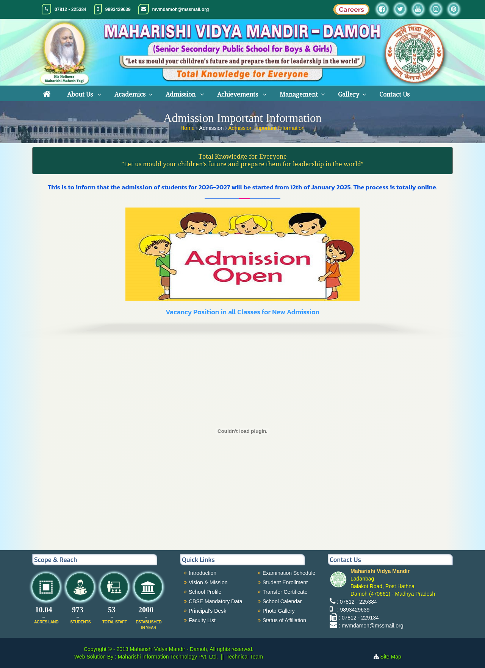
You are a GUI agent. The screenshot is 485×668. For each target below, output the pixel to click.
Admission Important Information (266, 126)
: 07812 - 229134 (359, 618)
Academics (130, 94)
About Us (80, 94)
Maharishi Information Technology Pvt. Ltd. (167, 657)
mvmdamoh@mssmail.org (180, 9)
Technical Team (245, 657)
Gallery (348, 94)
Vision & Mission (208, 582)
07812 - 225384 (70, 9)
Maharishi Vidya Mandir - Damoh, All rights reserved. (192, 649)
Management (299, 94)
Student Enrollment (285, 582)
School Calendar (282, 601)
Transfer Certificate (285, 592)
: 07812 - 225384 (357, 602)
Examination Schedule (289, 573)
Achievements (238, 94)
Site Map (393, 657)
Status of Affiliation (284, 620)
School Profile (205, 592)
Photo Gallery (279, 611)
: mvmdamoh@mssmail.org (371, 626)
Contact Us (394, 94)
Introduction (202, 573)
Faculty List (202, 620)
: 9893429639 (351, 610)
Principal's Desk (207, 611)
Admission (181, 94)
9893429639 (118, 9)
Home (188, 126)
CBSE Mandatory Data (215, 601)
